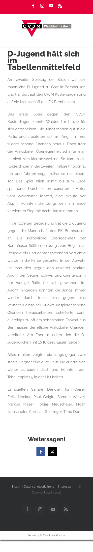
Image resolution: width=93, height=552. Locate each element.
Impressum (65, 486)
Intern (16, 486)
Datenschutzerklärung (39, 486)
